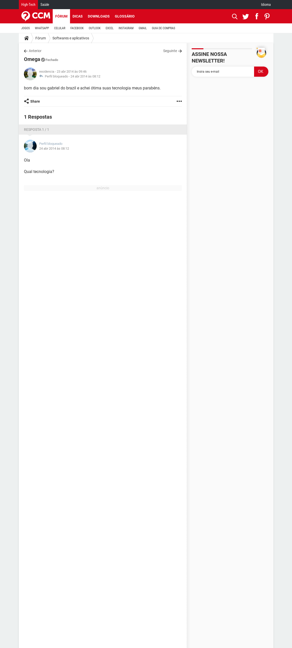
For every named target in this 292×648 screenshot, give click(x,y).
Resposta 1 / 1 (36, 130)
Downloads (99, 16)
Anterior (35, 51)
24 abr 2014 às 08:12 (85, 76)
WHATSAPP (42, 28)
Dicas (78, 16)
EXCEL (110, 28)
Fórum (61, 16)
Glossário (125, 16)
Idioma (266, 5)
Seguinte (170, 51)
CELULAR (59, 28)
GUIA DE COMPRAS (163, 28)
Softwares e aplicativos (70, 38)
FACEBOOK (77, 28)
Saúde (44, 5)
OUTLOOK (95, 28)
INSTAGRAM (126, 28)
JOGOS (25, 28)
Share (35, 101)
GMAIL (143, 28)
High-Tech (28, 5)
